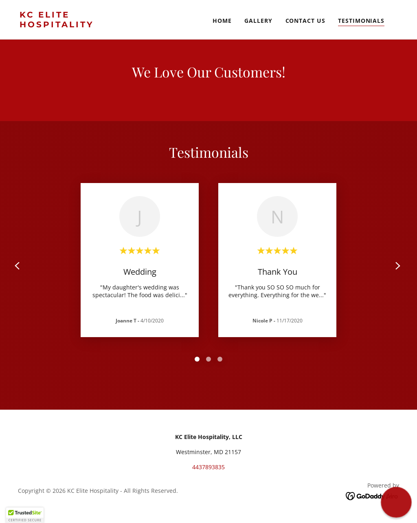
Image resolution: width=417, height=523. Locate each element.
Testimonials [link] (361, 20)
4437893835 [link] (208, 467)
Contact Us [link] (305, 20)
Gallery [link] (258, 20)
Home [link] (222, 20)
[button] (25, 515)
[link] (72, 25)
